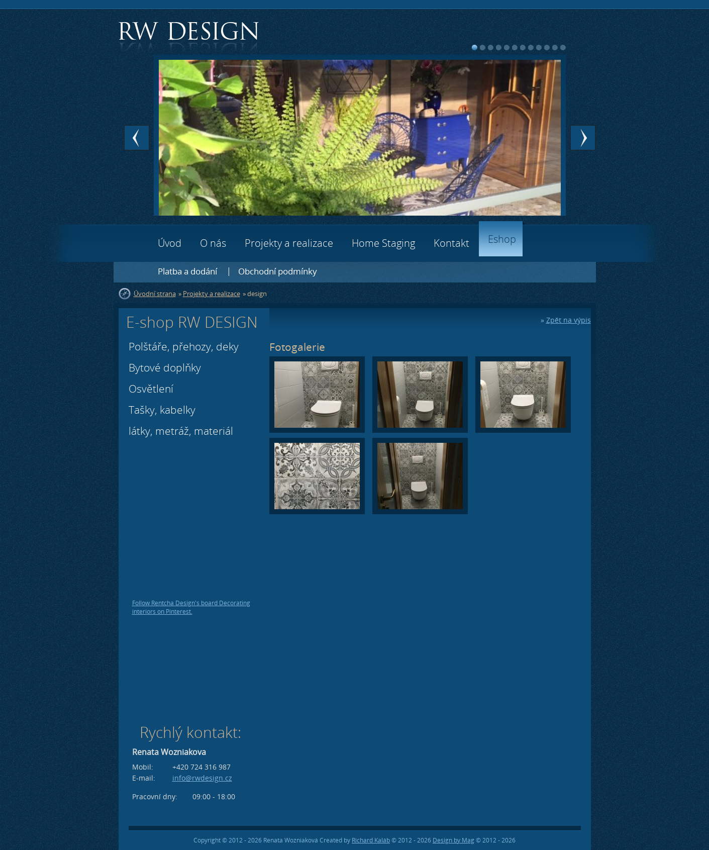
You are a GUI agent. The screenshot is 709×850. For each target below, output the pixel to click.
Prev (136, 137)
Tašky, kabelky (162, 410)
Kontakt (451, 243)
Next (582, 137)
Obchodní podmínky (277, 271)
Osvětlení (151, 389)
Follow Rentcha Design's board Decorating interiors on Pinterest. (191, 607)
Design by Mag (453, 840)
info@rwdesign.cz (202, 778)
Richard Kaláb (371, 840)
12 (563, 47)
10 (547, 47)
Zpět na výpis (568, 320)
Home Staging (383, 243)
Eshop (502, 239)
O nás (213, 243)
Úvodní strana (155, 293)
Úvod (169, 243)
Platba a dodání (187, 271)
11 (555, 47)
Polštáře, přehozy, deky (184, 346)
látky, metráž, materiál (181, 431)
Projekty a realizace (289, 243)
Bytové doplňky (165, 367)
